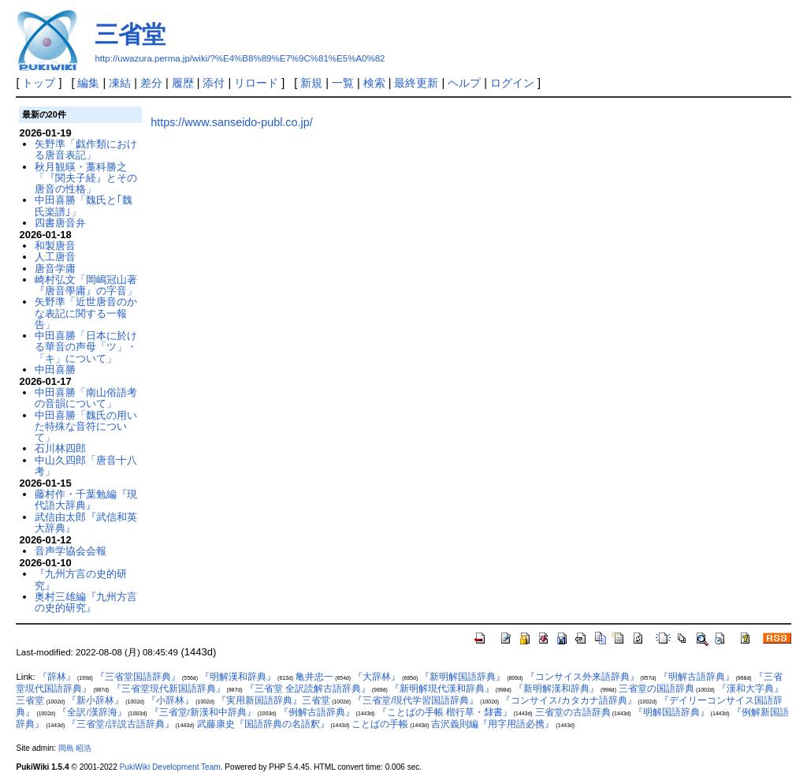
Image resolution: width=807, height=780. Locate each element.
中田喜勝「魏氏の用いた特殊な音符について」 (86, 426)
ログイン (512, 83)
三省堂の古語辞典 (573, 712)
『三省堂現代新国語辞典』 (168, 688)
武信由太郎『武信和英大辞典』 (86, 522)
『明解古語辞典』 (696, 676)
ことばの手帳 (379, 724)
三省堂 (130, 34)
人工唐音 (55, 257)
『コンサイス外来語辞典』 (582, 676)
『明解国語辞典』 (671, 712)
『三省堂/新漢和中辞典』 (203, 712)
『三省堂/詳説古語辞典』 (120, 724)
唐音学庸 (55, 268)
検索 (374, 83)
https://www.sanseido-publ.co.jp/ (232, 122)
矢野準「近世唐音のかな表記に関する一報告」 (86, 313)
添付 (214, 83)
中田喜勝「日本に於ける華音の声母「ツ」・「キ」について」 (86, 347)
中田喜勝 (55, 369)
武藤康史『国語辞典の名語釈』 (263, 724)
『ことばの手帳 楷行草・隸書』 (444, 712)
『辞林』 (57, 676)
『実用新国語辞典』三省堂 (273, 700)
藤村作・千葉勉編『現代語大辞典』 (86, 499)
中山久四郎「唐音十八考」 (86, 465)
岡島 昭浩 (75, 748)
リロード (256, 83)
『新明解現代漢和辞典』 (442, 688)
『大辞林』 (376, 676)
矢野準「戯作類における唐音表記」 (86, 149)
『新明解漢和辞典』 (556, 688)
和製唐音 (55, 246)
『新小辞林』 (95, 700)
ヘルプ (464, 83)
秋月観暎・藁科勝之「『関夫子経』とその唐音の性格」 (86, 178)
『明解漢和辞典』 (238, 676)
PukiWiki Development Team (170, 767)
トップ (38, 83)
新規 (311, 83)
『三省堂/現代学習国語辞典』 (415, 700)
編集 (88, 83)
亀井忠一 (314, 676)
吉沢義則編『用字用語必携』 (492, 724)
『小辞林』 (170, 700)
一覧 (343, 83)
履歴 (183, 83)
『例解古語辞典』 (317, 712)
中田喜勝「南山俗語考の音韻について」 (86, 397)
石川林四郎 (60, 448)
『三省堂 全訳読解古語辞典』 (307, 688)
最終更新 (416, 83)
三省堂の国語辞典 (656, 688)
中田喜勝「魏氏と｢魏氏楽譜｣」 (83, 205)
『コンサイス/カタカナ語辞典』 (568, 700)
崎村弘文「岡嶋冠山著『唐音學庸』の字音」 (86, 285)
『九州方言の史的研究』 (81, 579)
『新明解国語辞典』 (462, 676)
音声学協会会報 (70, 551)
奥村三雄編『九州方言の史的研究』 (86, 602)
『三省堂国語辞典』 (137, 676)
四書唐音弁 (60, 223)
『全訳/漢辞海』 (92, 712)
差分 (151, 83)
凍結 (120, 83)
